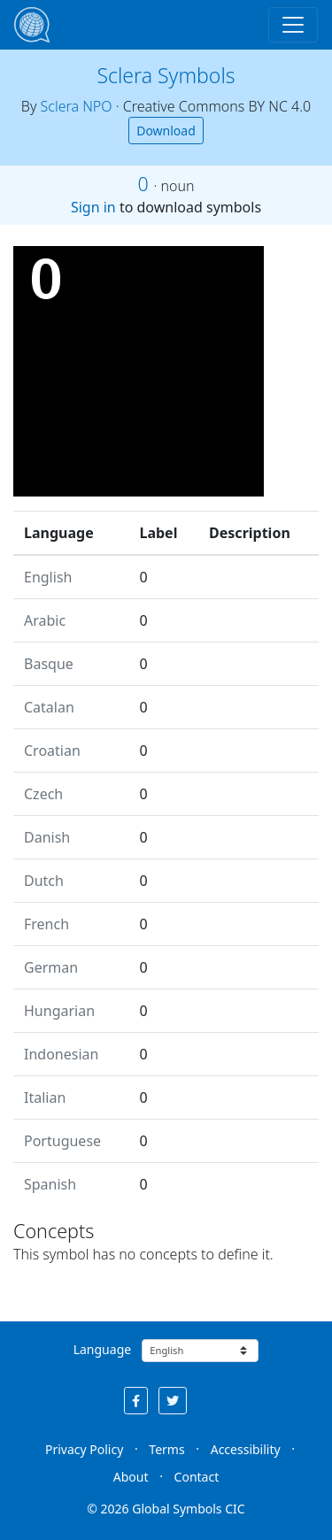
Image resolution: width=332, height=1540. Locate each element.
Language (102, 1349)
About (131, 1476)
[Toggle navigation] (293, 24)
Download (166, 130)
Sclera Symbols (166, 75)
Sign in (93, 207)
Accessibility (246, 1449)
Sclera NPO (76, 106)
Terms (166, 1449)
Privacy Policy (84, 1449)
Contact (197, 1476)
